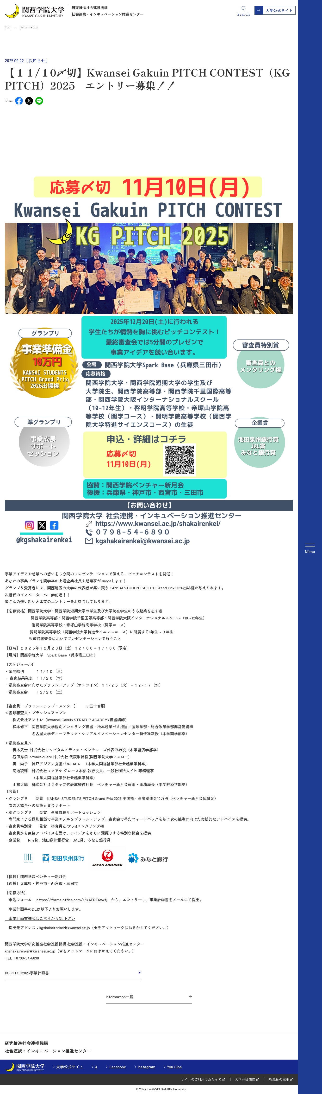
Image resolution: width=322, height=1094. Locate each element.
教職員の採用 (279, 1079)
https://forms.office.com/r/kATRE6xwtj (73, 899)
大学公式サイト (69, 1066)
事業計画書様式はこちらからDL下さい (40, 918)
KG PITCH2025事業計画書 (27, 973)
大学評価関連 (245, 1079)
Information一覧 (119, 996)
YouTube (174, 1066)
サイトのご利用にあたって (201, 1079)
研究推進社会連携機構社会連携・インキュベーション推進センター (108, 11)
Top (8, 27)
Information (29, 27)
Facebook (117, 1066)
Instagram (146, 1066)
